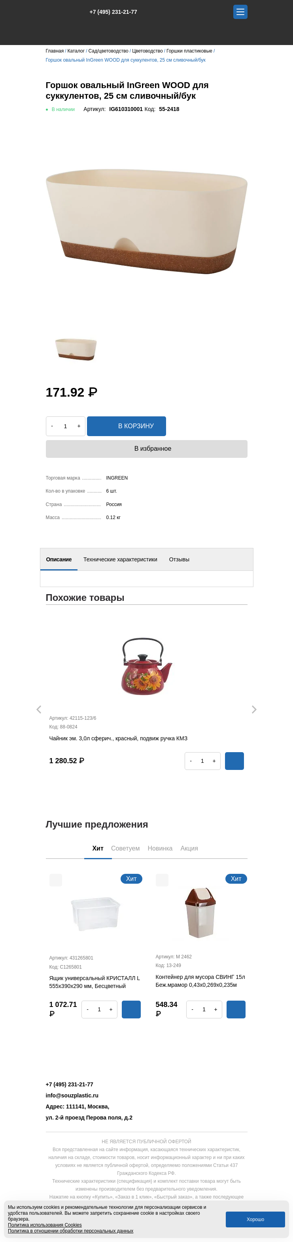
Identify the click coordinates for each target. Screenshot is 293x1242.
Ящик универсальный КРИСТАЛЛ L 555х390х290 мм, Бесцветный (94, 982)
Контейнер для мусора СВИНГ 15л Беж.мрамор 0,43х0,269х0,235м (200, 981)
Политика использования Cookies (45, 1225)
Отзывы (179, 559)
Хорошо (255, 1219)
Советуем (125, 848)
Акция (189, 848)
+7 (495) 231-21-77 (109, 12)
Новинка (159, 848)
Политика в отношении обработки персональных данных (70, 1231)
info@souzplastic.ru (72, 1095)
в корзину (126, 426)
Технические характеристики (120, 559)
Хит (98, 848)
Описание (59, 559)
